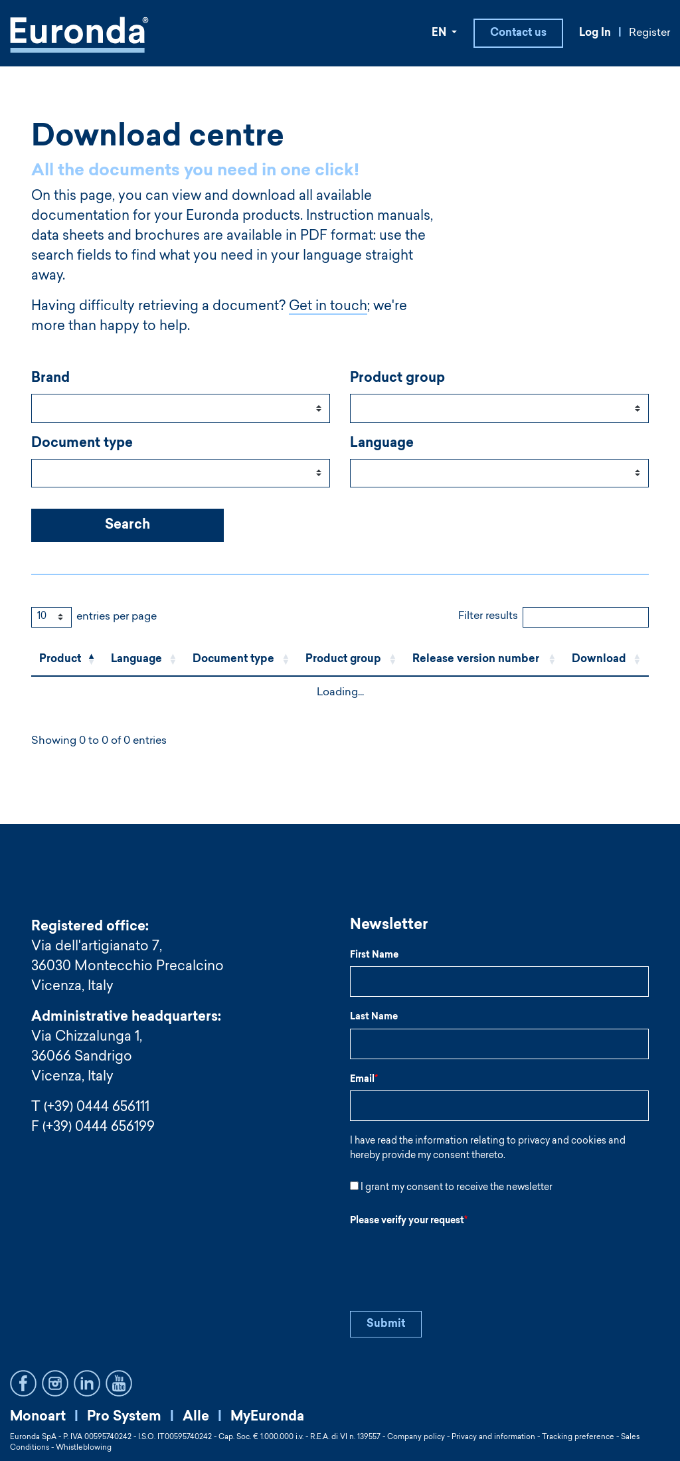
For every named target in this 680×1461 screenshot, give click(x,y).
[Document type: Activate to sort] (241, 661)
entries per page (116, 618)
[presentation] (451, 1259)
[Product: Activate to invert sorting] (67, 661)
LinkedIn (87, 1383)
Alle (196, 1417)
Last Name (374, 1018)
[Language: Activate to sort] (144, 661)
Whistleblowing (84, 1448)
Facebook (23, 1383)
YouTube (119, 1383)
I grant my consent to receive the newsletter (456, 1188)
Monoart (38, 1417)
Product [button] (60, 660)
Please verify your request (409, 1222)
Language (382, 445)
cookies (588, 1142)
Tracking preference (578, 1437)
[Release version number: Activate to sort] (484, 661)
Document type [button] (233, 660)
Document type (82, 445)
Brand (50, 380)
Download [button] (599, 660)
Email (364, 1080)
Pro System (124, 1417)
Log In (595, 34)
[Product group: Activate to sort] (351, 661)
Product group (397, 380)
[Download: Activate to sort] (606, 661)
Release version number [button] (475, 660)
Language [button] (136, 660)
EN (440, 34)
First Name (374, 956)
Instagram (55, 1383)
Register (649, 34)
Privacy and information (493, 1437)
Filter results (488, 617)
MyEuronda (267, 1417)
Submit (386, 1325)
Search (127, 526)
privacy (534, 1142)
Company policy (416, 1437)
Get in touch (328, 308)
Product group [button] (343, 660)
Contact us (518, 34)
